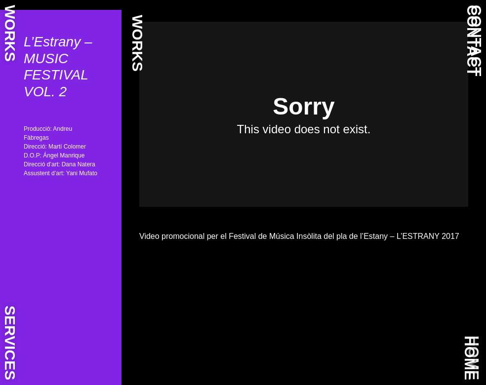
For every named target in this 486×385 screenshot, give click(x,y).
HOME (470, 358)
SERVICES (10, 343)
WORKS (10, 33)
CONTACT (472, 40)
